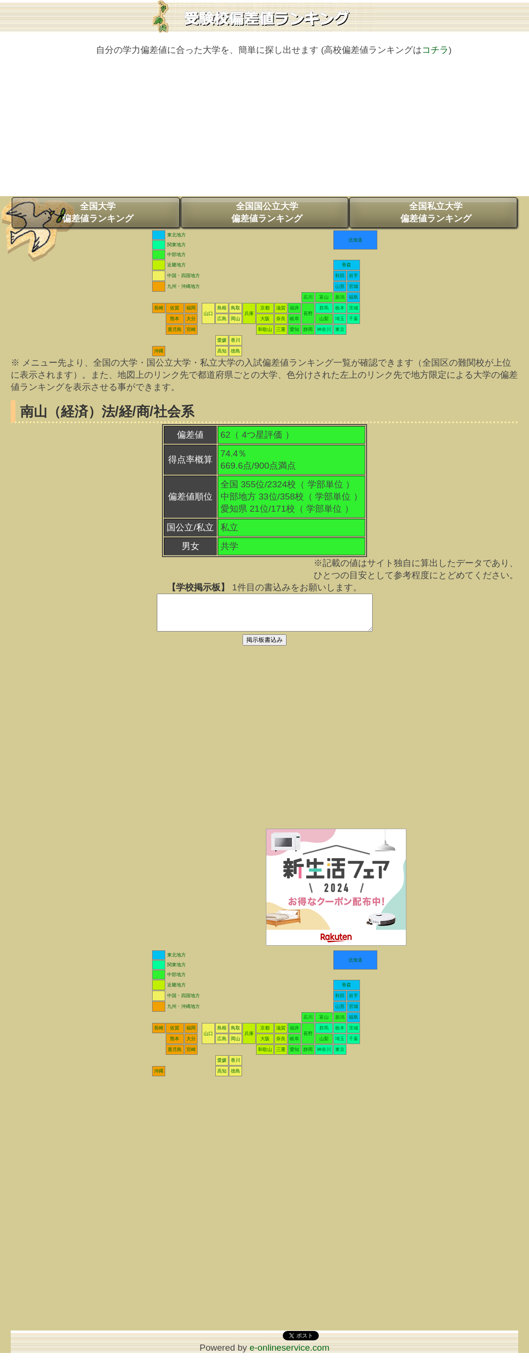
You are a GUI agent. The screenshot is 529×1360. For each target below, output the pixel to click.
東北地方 (176, 234)
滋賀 (281, 307)
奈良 (281, 318)
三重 (281, 329)
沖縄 (158, 350)
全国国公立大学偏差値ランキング (266, 212)
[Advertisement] (264, 130)
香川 (235, 340)
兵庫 (249, 313)
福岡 (191, 307)
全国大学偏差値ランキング (97, 212)
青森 (346, 264)
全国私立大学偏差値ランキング (435, 212)
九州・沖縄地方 (183, 286)
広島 (222, 318)
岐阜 (294, 318)
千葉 (353, 318)
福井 (294, 307)
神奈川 (324, 329)
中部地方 (176, 254)
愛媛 (222, 340)
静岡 (308, 329)
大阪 (265, 318)
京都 (265, 307)
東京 (340, 329)
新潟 (340, 297)
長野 (308, 313)
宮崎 (191, 329)
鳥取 (235, 307)
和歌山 (265, 329)
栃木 (340, 307)
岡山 (235, 318)
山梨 (324, 318)
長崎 (158, 307)
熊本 (174, 318)
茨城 (353, 307)
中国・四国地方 (183, 275)
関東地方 (176, 244)
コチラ (435, 50)
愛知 (294, 329)
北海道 (355, 240)
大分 (191, 318)
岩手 (353, 275)
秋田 (340, 275)
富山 (324, 297)
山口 (208, 313)
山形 (340, 286)
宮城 (353, 286)
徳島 (235, 350)
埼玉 (340, 318)
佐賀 (174, 307)
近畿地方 (176, 264)
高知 (222, 350)
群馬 (324, 307)
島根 (222, 307)
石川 (308, 297)
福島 (353, 297)
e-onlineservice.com (290, 1355)
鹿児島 (175, 329)
